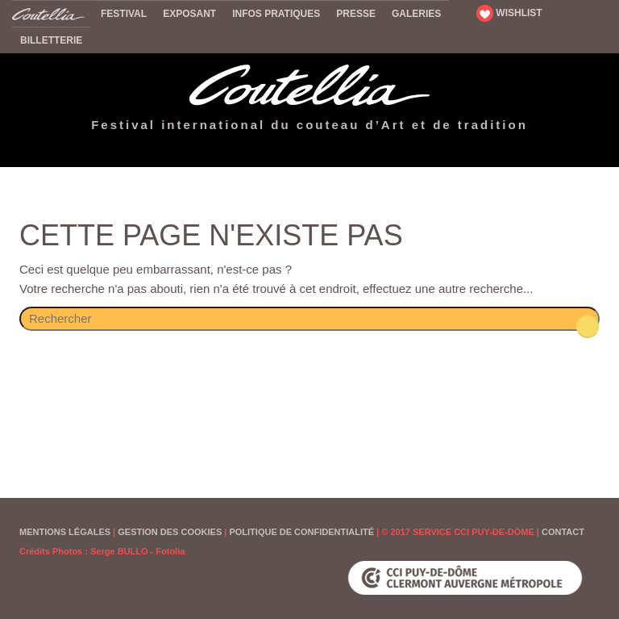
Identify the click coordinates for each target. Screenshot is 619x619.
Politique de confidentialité (301, 532)
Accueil (52, 13)
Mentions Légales (64, 532)
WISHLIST (509, 13)
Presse (356, 13)
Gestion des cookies (170, 532)
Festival (124, 13)
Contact (563, 532)
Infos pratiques (276, 13)
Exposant (189, 13)
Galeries (416, 13)
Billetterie (51, 40)
